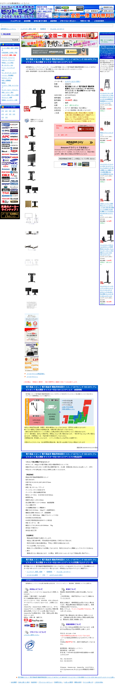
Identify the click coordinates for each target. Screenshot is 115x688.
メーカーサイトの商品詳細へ (36, 374)
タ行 (14, 111)
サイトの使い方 (88, 682)
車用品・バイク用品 (7, 62)
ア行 (43, 575)
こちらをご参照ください (31, 635)
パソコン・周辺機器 (7, 75)
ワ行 (6, 117)
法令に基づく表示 (24, 682)
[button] (75, 144)
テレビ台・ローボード (57, 29)
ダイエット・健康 (7, 97)
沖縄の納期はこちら (68, 409)
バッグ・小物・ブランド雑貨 (10, 95)
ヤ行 (14, 114)
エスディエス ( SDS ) (72, 82)
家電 (3, 70)
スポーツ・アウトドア (8, 60)
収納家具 (43, 29)
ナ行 (2, 114)
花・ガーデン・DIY (7, 65)
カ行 (6, 111)
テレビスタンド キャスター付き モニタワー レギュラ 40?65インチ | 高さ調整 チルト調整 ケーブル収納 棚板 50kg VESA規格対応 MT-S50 (107, 161)
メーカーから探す (32, 575)
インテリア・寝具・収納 (28, 29)
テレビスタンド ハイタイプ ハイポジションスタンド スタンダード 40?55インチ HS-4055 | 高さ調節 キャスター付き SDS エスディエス (107, 283)
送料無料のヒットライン (8, 29)
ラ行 (2, 117)
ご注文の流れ (99, 682)
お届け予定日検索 (67, 407)
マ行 (10, 114)
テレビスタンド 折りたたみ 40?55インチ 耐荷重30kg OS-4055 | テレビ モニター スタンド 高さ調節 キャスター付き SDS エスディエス (107, 242)
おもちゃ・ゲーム (7, 77)
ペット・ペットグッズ (8, 67)
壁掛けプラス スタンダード (107, 125)
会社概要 (14, 682)
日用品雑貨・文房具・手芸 (9, 52)
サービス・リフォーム (8, 57)
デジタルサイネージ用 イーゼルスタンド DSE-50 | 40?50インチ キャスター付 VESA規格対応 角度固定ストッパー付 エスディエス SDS (107, 90)
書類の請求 (77, 682)
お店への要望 (68, 682)
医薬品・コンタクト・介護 (9, 100)
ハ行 (6, 114)
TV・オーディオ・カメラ (9, 72)
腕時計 (4, 83)
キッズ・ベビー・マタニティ (10, 90)
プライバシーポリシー (45, 682)
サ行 (10, 111)
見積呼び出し (58, 682)
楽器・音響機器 (6, 80)
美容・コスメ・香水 (7, 92)
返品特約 (34, 682)
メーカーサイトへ (32, 376)
